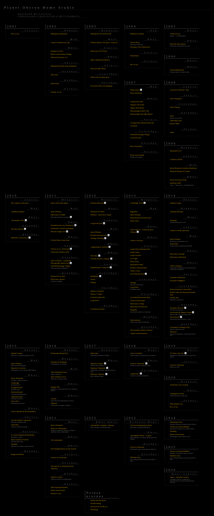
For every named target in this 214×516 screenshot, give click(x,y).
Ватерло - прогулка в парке (100, 215)
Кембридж (94, 276)
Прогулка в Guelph (58, 215)
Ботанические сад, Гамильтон (62, 225)
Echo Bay (94, 256)
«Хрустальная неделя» (139, 333)
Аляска (53, 399)
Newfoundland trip (177, 70)
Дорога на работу (97, 291)
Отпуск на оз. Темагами (60, 249)
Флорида (173, 220)
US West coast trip (176, 353)
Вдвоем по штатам (18, 368)
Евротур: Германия (97, 368)
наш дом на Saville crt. (99, 506)
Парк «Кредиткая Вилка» (100, 60)
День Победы (56, 212)
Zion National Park (137, 274)
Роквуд (93, 282)
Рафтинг (54, 403)
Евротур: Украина (97, 374)
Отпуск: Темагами (137, 363)
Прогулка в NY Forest (98, 51)
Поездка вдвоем (17, 229)
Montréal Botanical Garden (180, 171)
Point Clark (134, 221)
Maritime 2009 (175, 183)
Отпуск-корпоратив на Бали (141, 425)
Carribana (133, 126)
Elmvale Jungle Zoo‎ (58, 231)
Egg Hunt (133, 212)
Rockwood (55, 83)
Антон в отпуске (136, 240)
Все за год (15, 34)
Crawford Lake (135, 138)
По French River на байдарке (101, 86)
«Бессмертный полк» (59, 372)
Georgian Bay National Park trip (142, 123)
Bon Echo (54, 75)
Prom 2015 (15, 401)
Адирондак (134, 374)
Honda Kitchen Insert (98, 500)
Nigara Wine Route (137, 108)
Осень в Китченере (137, 300)
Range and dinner (17, 454)
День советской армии (59, 203)
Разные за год (56, 92)
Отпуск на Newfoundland (179, 427)
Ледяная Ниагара (176, 212)
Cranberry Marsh (176, 159)
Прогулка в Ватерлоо (178, 257)
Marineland (134, 56)
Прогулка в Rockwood (138, 307)
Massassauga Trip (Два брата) (141, 114)
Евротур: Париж (96, 363)
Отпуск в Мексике (137, 447)
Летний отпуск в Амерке (100, 259)
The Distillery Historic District (141, 330)
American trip (175, 34)
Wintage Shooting (97, 238)
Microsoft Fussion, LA (59, 57)
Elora (172, 116)
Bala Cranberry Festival (19, 440)
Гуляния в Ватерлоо (177, 277)
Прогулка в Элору (137, 304)
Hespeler (14, 444)
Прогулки (94, 353)
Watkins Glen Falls (137, 105)
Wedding (173, 431)
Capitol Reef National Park (140, 249)
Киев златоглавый (137, 155)
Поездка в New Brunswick (140, 47)
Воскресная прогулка (98, 235)
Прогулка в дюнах (58, 279)
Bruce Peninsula (136, 93)
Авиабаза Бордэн (17, 212)
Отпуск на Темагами (59, 457)
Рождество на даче (58, 276)
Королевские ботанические (140, 218)
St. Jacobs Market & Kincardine (22, 435)
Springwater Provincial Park (100, 34)
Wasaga (133, 283)
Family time (174, 298)
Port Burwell (174, 317)
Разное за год (56, 493)
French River (135, 42)
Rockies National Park (138, 268)
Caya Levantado (136, 353)
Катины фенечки (96, 203)
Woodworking (95, 503)
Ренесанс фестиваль (98, 68)
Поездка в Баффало (177, 281)
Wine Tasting (174, 107)
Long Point (94, 300)
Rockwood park (17, 392)
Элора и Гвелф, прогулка (179, 230)
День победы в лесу (58, 377)
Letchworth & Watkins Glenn (180, 312)
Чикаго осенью (56, 477)
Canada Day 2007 (136, 102)
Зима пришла (135, 320)
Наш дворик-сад (176, 404)
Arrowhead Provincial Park (140, 297)
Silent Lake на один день (99, 77)
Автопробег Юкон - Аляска (140, 435)
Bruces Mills (174, 124)
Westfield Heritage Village (139, 134)
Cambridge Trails (136, 203)
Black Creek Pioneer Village (61, 54)
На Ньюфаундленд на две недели (63, 449)
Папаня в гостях (57, 51)
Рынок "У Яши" (96, 294)
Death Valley (135, 252)
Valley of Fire (135, 271)
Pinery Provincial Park (178, 180)
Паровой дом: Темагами (99, 267)
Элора (92, 279)
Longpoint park (16, 387)
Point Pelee (174, 244)
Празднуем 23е (176, 151)
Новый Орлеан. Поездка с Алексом (104, 42)
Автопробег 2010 (17, 220)
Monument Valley (136, 265)
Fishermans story (176, 422)
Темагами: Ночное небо (60, 252)
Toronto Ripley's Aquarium (21, 420)
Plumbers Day (135, 457)
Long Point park (96, 223)
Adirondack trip (176, 121)
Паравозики (134, 90)
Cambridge (15, 383)
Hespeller (133, 310)
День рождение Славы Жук (180, 289)
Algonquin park (17, 397)
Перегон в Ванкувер (58, 428)
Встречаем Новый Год (59, 353)
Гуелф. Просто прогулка (60, 240)
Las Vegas (134, 258)
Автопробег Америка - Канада (102, 425)
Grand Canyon (135, 255)
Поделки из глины (97, 212)
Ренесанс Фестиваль (178, 44)
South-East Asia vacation (179, 385)
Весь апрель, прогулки (20, 203)
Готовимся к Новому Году (180, 327)
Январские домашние (59, 34)
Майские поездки (137, 34)
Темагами (15, 425)
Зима (172, 132)
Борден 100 (55, 387)
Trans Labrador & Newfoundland (23, 411)
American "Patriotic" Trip (179, 90)
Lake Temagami (176, 99)
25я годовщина (56, 440)
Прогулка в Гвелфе (177, 254)
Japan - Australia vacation (179, 477)
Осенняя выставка (97, 309)
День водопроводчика (59, 487)
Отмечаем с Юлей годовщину (62, 228)
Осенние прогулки (97, 297)
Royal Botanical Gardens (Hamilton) (183, 168)
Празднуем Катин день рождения (63, 66)
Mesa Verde (134, 262)
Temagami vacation (177, 393)
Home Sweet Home (58, 490)
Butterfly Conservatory (19, 238)
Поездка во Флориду (59, 362)
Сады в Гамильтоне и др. (60, 42)
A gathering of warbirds (99, 247)
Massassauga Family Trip (139, 111)
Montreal (173, 332)
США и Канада (176, 266)
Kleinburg (94, 509)
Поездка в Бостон (177, 308)
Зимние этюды (175, 203)
